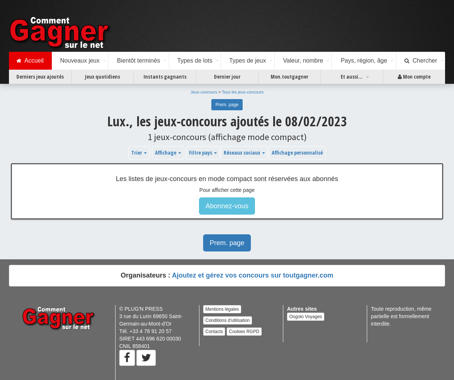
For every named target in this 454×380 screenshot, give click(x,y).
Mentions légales (222, 309)
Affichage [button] (168, 152)
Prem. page (227, 104)
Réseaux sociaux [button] (244, 152)
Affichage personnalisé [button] (297, 152)
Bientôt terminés (138, 60)
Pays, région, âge (364, 60)
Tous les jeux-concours (243, 92)
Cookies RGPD (244, 331)
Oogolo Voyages (305, 316)
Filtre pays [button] (203, 152)
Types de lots (194, 60)
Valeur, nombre (303, 60)
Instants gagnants (165, 76)
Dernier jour (227, 76)
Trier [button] (139, 152)
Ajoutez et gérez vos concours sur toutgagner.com (252, 275)
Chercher (420, 61)
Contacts (214, 331)
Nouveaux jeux (80, 60)
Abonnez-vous (226, 206)
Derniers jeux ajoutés (40, 76)
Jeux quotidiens (102, 76)
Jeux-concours (203, 92)
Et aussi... (352, 76)
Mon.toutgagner (289, 76)
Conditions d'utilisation (227, 320)
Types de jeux (247, 60)
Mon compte (414, 77)
